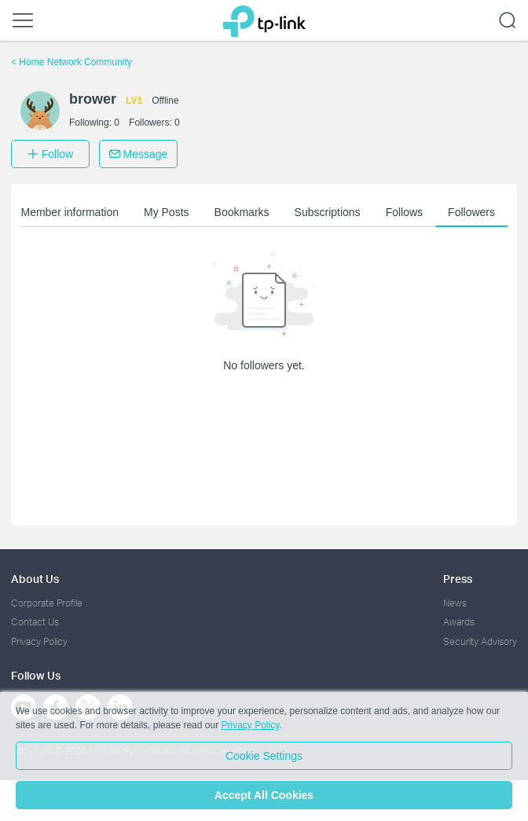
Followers (471, 212)
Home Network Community (71, 62)
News (455, 603)
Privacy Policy (39, 641)
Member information (69, 212)
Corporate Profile (46, 603)
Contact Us (35, 622)
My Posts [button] (166, 212)
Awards (459, 622)
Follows (404, 212)
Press (457, 578)
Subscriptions (328, 212)
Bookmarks (242, 212)
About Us (35, 578)
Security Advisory (480, 641)
